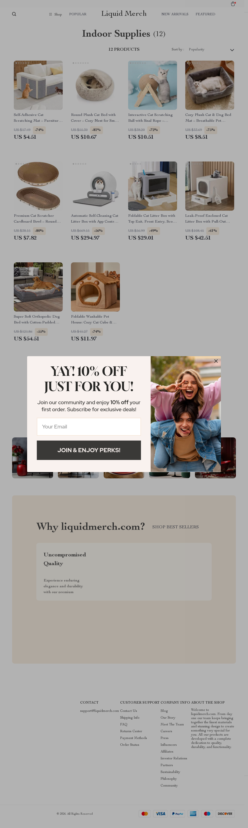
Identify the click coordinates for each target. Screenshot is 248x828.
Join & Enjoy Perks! (88, 450)
